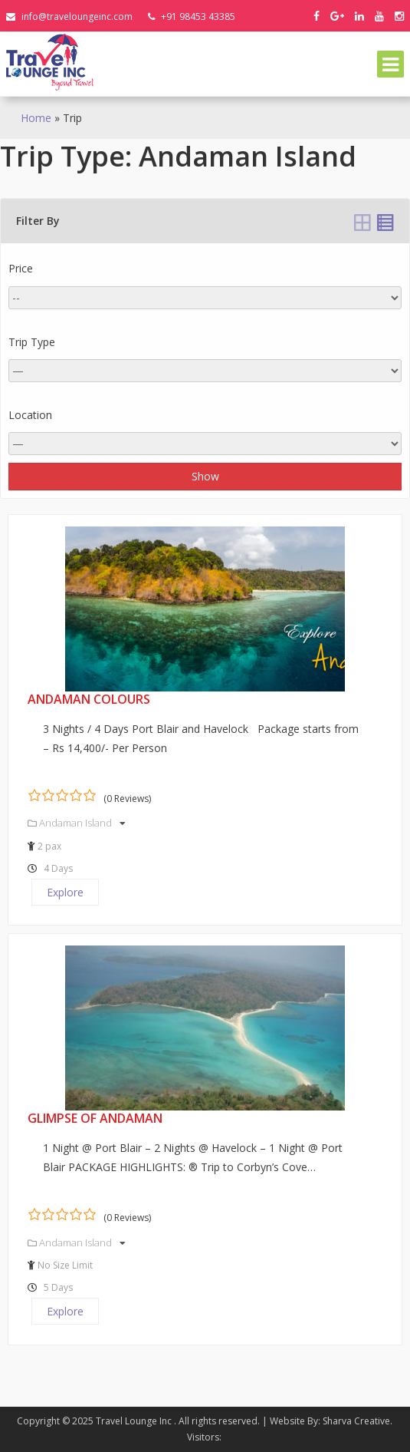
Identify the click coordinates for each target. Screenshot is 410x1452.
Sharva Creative (356, 1420)
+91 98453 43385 (191, 16)
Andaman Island (76, 823)
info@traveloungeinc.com (69, 16)
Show (205, 476)
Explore (65, 892)
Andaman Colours (89, 699)
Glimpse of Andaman (95, 1118)
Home (36, 118)
